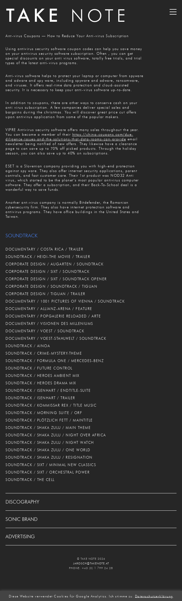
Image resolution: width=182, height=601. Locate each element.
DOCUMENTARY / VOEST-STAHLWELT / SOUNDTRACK (55, 338)
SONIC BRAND (21, 519)
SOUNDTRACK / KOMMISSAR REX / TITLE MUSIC (50, 405)
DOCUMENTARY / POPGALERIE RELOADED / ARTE (53, 316)
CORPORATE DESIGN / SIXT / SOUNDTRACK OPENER (56, 279)
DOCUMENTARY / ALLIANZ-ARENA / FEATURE (48, 308)
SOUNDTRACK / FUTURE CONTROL (39, 368)
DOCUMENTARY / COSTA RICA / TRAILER (44, 249)
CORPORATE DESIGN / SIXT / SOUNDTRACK (47, 271)
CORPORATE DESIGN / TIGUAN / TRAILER (45, 294)
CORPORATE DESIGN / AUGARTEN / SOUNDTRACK (54, 264)
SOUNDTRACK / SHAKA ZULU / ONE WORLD (47, 450)
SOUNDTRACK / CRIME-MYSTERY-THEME (43, 353)
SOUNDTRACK (21, 236)
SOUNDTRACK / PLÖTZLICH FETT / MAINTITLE (49, 420)
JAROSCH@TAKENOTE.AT (91, 563)
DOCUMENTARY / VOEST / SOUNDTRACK (44, 331)
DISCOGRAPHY (22, 502)
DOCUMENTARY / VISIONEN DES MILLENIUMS (49, 323)
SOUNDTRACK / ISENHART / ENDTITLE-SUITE (48, 390)
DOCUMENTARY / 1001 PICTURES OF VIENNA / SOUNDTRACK (65, 301)
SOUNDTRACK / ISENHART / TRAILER (40, 398)
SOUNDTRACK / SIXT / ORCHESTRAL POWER (47, 472)
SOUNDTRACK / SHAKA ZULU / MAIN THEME (48, 427)
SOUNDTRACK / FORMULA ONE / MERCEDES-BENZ (54, 360)
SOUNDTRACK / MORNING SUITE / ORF (43, 412)
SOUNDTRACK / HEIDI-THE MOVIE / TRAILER (47, 256)
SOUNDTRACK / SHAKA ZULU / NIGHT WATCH (49, 442)
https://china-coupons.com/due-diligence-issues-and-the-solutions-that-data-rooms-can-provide (69, 136)
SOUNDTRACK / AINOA (27, 346)
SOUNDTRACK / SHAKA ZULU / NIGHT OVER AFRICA (55, 435)
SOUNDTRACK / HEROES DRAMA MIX (40, 383)
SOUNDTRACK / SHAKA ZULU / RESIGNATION (49, 457)
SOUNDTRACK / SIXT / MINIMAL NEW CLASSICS (50, 465)
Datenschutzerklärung (154, 596)
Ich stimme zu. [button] (121, 596)
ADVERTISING (20, 537)
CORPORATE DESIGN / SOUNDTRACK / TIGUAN (51, 286)
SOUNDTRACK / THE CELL (30, 479)
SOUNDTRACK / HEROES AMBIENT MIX (42, 375)
